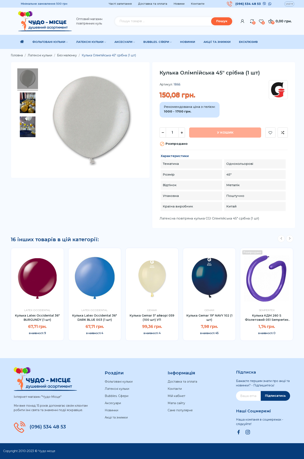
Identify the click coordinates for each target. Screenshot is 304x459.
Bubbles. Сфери (116, 396)
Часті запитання (120, 3)
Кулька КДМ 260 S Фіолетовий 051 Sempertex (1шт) (266, 318)
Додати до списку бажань (270, 132)
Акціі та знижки (116, 417)
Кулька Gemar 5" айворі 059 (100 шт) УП (152, 318)
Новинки (111, 410)
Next (289, 238)
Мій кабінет (176, 396)
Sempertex (267, 310)
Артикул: (166, 84)
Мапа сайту (176, 403)
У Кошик (225, 132)
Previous (281, 238)
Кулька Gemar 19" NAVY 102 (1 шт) (209, 318)
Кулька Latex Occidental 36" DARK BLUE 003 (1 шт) (94, 318)
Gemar (152, 310)
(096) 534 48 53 (248, 4)
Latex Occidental (37, 310)
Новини (179, 3)
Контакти (197, 3)
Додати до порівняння (283, 132)
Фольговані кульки (119, 381)
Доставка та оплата (152, 3)
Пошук (221, 21)
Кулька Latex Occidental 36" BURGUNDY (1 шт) (37, 318)
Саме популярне (180, 410)
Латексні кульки (117, 389)
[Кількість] (172, 132)
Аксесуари (113, 403)
